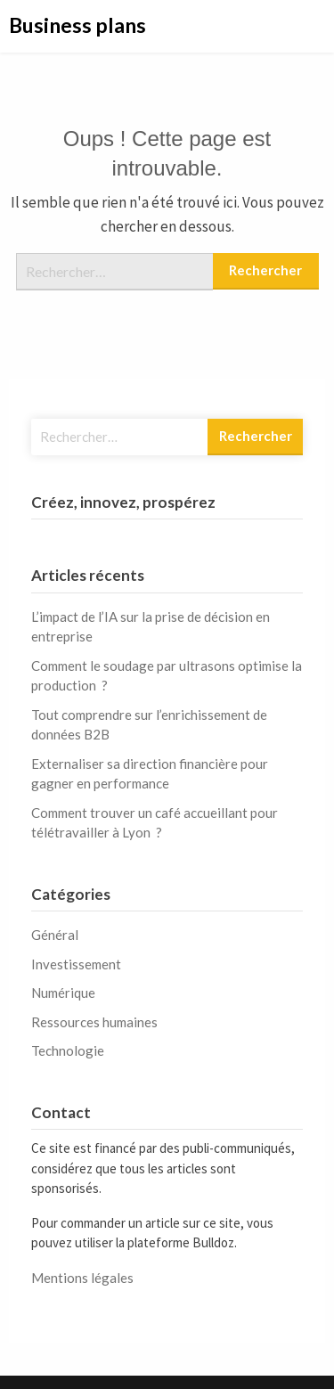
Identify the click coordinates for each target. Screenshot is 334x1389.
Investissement (76, 964)
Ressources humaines (94, 1022)
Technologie (67, 1050)
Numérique (63, 993)
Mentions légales (82, 1278)
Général (54, 935)
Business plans (77, 24)
